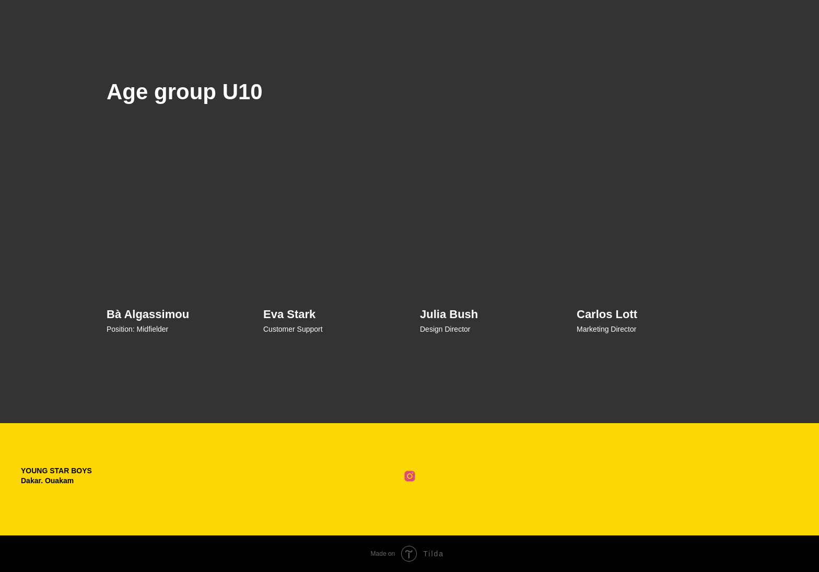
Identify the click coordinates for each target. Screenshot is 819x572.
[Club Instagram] (409, 476)
